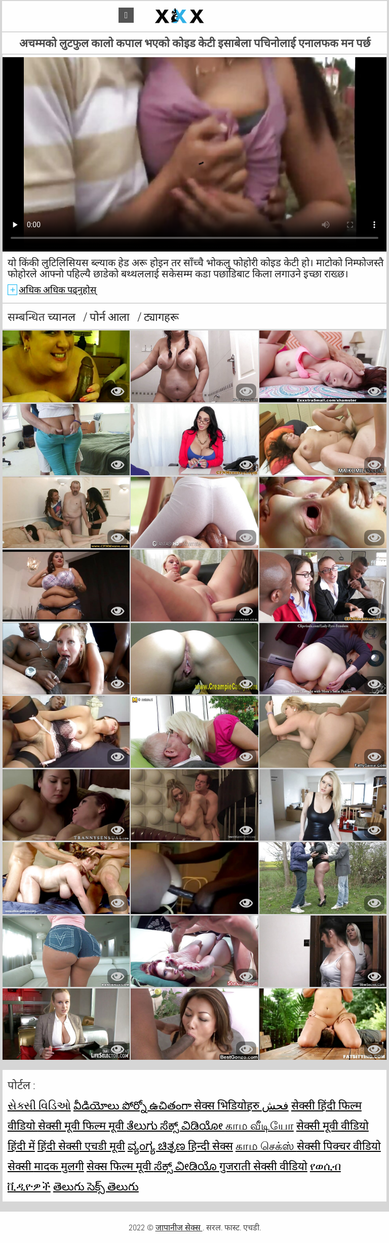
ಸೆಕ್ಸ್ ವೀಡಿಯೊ (186, 1166)
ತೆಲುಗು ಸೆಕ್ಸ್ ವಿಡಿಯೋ (176, 1125)
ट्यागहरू (161, 317)
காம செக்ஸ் (266, 1146)
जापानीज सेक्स (179, 1227)
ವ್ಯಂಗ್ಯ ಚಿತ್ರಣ (158, 1146)
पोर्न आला (111, 317)
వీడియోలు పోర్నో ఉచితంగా (133, 1105)
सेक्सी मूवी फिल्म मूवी (82, 1125)
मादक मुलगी (59, 1166)
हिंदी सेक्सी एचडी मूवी (81, 1146)
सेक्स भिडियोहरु (228, 1105)
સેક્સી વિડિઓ (39, 1105)
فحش (275, 1105)
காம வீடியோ (259, 1125)
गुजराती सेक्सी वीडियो (263, 1166)
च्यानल (63, 317)
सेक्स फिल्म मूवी (120, 1166)
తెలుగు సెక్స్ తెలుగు (96, 1186)
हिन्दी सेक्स (210, 1146)
